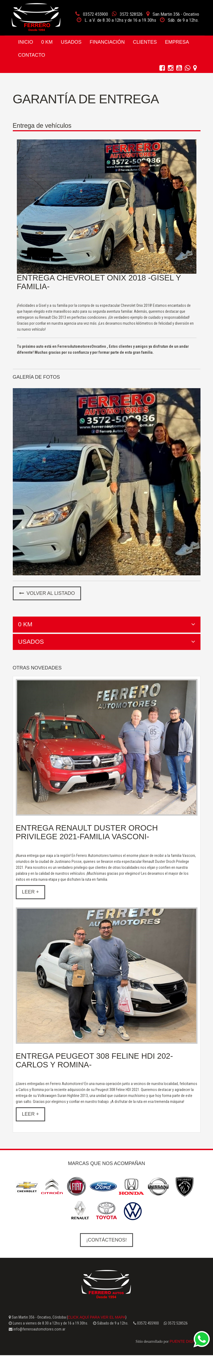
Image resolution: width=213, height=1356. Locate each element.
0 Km (47, 42)
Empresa (177, 42)
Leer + (30, 892)
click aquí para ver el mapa (97, 1318)
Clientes (145, 42)
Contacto (31, 55)
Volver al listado (47, 593)
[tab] (106, 625)
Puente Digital (184, 1342)
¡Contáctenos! (106, 1240)
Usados (71, 42)
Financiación (107, 42)
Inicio (25, 42)
